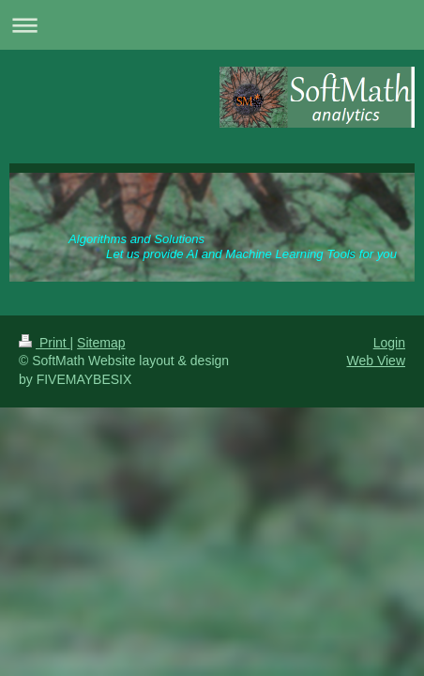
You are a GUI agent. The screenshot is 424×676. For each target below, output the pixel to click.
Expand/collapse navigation (212, 25)
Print (44, 342)
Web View (375, 360)
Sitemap (101, 342)
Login (389, 342)
